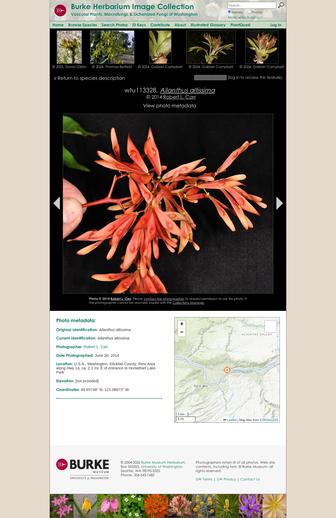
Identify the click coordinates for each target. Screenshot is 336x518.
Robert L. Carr (179, 97)
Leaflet (230, 420)
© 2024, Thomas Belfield (112, 67)
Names (237, 12)
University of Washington (161, 466)
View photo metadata (169, 105)
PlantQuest (240, 24)
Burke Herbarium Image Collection (132, 6)
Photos (257, 12)
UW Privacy (226, 479)
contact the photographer (164, 299)
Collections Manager (188, 303)
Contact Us (250, 479)
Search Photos (115, 24)
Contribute (160, 24)
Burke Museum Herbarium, (163, 462)
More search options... (247, 17)
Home (58, 24)
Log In (275, 24)
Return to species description (91, 78)
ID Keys (139, 24)
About (180, 24)
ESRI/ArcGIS (269, 420)
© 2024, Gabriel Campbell (160, 67)
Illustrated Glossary (208, 24)
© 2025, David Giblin (69, 67)
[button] (227, 370)
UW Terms (204, 479)
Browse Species (82, 24)
